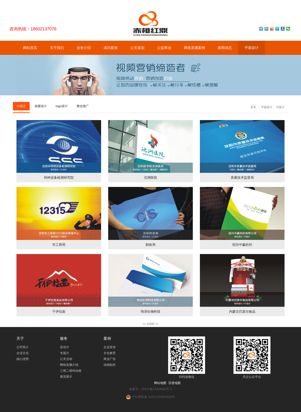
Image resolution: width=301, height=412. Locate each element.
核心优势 (22, 359)
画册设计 (43, 106)
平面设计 (252, 48)
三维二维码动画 (70, 370)
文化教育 (109, 353)
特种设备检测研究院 (59, 177)
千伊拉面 (58, 311)
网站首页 (30, 48)
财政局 (150, 244)
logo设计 (65, 106)
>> (156, 324)
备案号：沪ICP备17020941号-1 (150, 389)
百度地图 (174, 383)
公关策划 (137, 48)
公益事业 (164, 48)
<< (144, 324)
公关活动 (66, 359)
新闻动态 (225, 48)
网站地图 (160, 383)
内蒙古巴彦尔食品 (242, 311)
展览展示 (66, 376)
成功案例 (110, 48)
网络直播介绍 (69, 365)
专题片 (64, 353)
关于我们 (57, 48)
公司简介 (22, 347)
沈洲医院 (150, 177)
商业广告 (109, 359)
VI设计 (22, 106)
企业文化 (22, 353)
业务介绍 (84, 48)
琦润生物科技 (150, 311)
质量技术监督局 (242, 177)
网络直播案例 (194, 48)
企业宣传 (109, 347)
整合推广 (88, 106)
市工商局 (58, 244)
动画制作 (109, 365)
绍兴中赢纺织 (242, 244)
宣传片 (64, 347)
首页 (253, 107)
